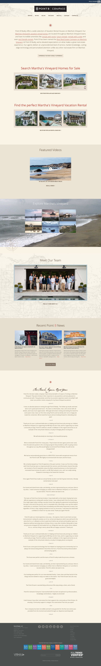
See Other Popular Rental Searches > (50, 130)
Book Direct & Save (74, 626)
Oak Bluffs (36, 245)
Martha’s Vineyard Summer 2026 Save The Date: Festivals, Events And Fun (74, 347)
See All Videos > (50, 185)
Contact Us (75, 15)
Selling (43, 15)
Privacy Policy (73, 639)
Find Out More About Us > (50, 304)
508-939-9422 (24, 635)
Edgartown (29, 245)
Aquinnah (72, 245)
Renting (30, 15)
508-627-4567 (21, 633)
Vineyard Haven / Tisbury (47, 245)
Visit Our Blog (50, 364)
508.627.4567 (19, 632)
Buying (37, 15)
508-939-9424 (19, 637)
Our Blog (66, 15)
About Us (59, 15)
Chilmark (66, 245)
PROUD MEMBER (95, 1)
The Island (51, 15)
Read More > (28, 356)
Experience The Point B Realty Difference (50, 55)
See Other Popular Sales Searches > (50, 93)
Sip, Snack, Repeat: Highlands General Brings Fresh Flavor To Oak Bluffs (50, 347)
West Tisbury (58, 245)
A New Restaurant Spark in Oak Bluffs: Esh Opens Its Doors (25, 347)
